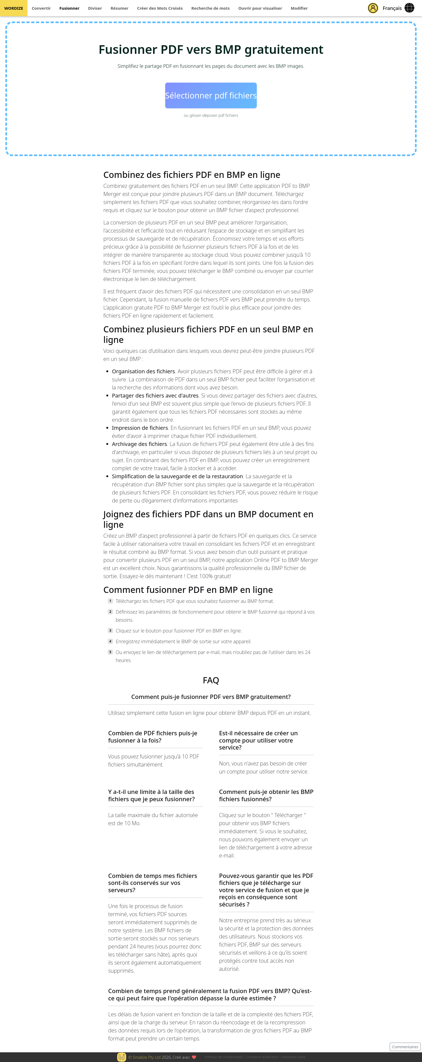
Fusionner (69, 8)
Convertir (41, 8)
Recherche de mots (210, 8)
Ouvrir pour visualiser (260, 8)
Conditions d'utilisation (262, 1057)
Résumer (119, 8)
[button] (373, 8)
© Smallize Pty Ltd (144, 1057)
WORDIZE (13, 8)
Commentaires (405, 1046)
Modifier (299, 8)
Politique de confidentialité (223, 1057)
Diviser (95, 8)
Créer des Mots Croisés (160, 8)
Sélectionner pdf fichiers (211, 95)
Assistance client (293, 1057)
